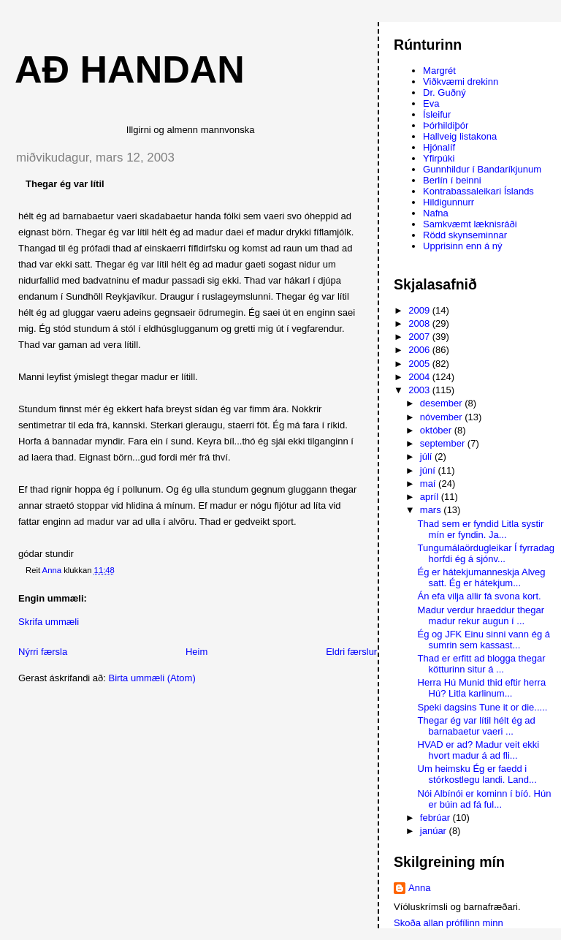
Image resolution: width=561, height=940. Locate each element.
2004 (420, 376)
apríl (430, 496)
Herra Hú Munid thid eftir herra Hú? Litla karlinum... (482, 688)
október (437, 430)
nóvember (442, 417)
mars (432, 509)
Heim (196, 651)
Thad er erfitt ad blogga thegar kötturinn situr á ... (482, 664)
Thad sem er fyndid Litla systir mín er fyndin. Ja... (481, 529)
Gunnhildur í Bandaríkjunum (482, 169)
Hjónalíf (439, 147)
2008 (420, 323)
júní (429, 470)
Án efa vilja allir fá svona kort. (479, 596)
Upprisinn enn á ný (462, 245)
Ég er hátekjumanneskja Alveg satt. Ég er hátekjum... (482, 577)
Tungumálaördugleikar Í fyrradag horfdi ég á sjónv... (486, 553)
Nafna (436, 213)
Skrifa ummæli (48, 621)
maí (429, 483)
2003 (420, 389)
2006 (420, 349)
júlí (427, 456)
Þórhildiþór (445, 125)
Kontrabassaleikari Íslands (478, 191)
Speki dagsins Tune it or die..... (483, 707)
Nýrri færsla (42, 651)
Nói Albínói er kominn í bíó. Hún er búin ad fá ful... (485, 799)
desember (442, 403)
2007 (420, 336)
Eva (431, 103)
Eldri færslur (351, 651)
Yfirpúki (438, 158)
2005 (420, 363)
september (444, 443)
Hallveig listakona (460, 136)
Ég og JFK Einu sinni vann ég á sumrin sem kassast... (484, 640)
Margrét (439, 70)
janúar (434, 830)
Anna (419, 887)
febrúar (436, 817)
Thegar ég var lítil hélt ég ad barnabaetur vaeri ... (476, 726)
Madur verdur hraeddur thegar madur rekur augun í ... (481, 615)
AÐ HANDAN (130, 69)
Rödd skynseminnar (465, 235)
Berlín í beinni (452, 180)
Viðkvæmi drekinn (460, 81)
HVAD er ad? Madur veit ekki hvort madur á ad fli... (479, 750)
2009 (420, 310)
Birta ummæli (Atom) (152, 677)
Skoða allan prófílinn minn (448, 922)
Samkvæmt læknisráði (470, 224)
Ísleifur (437, 114)
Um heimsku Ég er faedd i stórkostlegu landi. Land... (477, 774)
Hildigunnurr (448, 202)
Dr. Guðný (444, 92)
